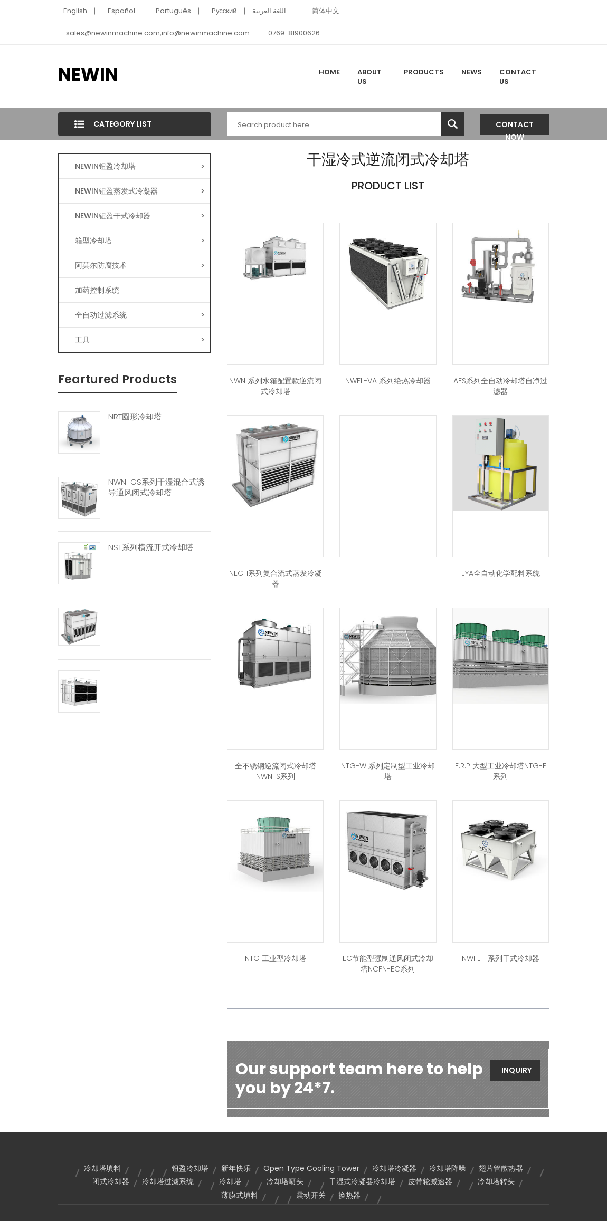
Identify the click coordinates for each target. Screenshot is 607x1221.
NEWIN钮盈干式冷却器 (140, 216)
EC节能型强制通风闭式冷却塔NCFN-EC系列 (388, 963)
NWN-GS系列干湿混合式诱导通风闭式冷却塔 (156, 487)
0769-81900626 (294, 33)
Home (329, 72)
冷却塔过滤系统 (168, 1181)
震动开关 (311, 1195)
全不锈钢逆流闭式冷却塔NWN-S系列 (275, 771)
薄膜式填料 (239, 1195)
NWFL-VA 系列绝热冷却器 (388, 381)
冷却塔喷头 (285, 1181)
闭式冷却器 (110, 1181)
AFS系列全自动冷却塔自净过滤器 (500, 386)
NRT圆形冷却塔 (135, 416)
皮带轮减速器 (430, 1181)
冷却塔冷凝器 (394, 1168)
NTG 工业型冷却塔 (275, 958)
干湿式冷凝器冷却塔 (362, 1181)
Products (424, 72)
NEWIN (88, 74)
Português (173, 11)
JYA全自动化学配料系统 (500, 573)
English (75, 11)
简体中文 (325, 11)
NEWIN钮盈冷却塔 (140, 166)
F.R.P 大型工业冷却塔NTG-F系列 (500, 771)
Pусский (224, 11)
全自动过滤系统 (140, 315)
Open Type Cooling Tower (311, 1168)
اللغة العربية (269, 11)
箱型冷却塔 (140, 240)
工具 (140, 340)
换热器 (349, 1195)
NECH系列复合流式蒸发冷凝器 (275, 578)
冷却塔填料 (102, 1168)
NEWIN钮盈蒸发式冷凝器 (140, 191)
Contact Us (517, 76)
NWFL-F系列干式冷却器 (500, 958)
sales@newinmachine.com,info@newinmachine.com (158, 33)
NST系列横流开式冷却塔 (150, 547)
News (471, 72)
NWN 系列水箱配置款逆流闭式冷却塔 (275, 386)
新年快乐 (236, 1168)
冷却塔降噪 (447, 1168)
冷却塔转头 (496, 1181)
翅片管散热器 (501, 1168)
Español (121, 11)
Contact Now (515, 127)
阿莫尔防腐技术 (140, 265)
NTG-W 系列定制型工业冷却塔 (388, 771)
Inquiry (516, 1070)
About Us (369, 76)
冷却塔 (230, 1181)
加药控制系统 (97, 290)
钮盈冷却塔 (190, 1168)
